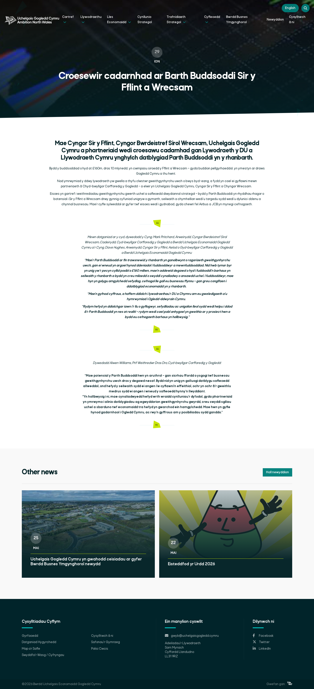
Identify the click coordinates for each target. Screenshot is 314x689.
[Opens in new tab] (272, 636)
